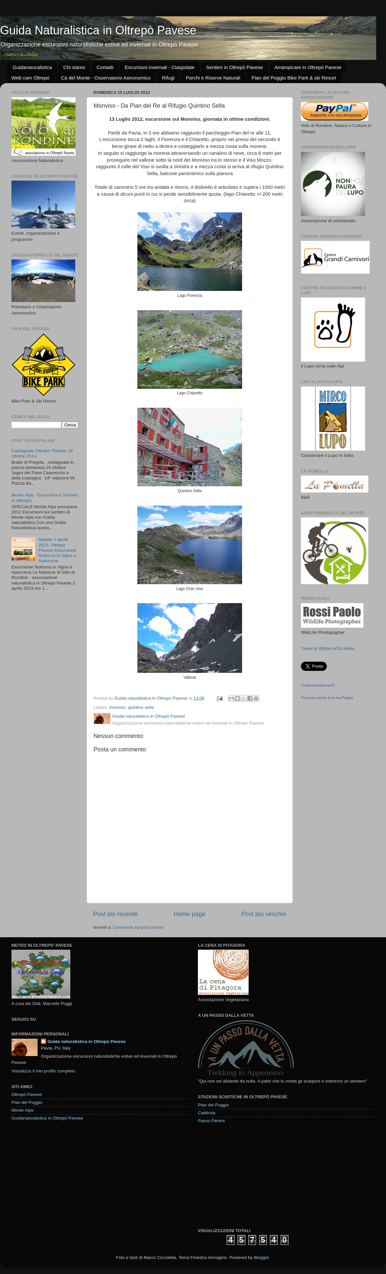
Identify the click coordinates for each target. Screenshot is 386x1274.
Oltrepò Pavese (26, 1094)
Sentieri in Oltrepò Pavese (234, 67)
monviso (117, 707)
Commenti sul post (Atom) (138, 927)
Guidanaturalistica (32, 67)
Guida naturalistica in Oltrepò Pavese (86, 1041)
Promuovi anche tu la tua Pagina (327, 698)
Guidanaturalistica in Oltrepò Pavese (47, 1118)
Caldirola (206, 1112)
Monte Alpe (22, 1110)
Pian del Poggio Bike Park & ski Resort (294, 78)
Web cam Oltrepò (30, 78)
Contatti (105, 67)
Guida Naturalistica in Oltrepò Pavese (98, 30)
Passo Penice (211, 1120)
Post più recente (115, 913)
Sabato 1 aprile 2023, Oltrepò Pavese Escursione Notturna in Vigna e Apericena (57, 550)
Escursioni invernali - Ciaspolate (159, 67)
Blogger (261, 1257)
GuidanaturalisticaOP (318, 685)
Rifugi (168, 78)
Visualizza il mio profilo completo (43, 1070)
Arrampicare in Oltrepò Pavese (308, 67)
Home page (190, 913)
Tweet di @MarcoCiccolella (327, 648)
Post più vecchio (263, 913)
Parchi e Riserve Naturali (213, 78)
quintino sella (141, 707)
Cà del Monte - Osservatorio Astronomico (105, 78)
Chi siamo (74, 67)
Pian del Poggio (27, 1102)
